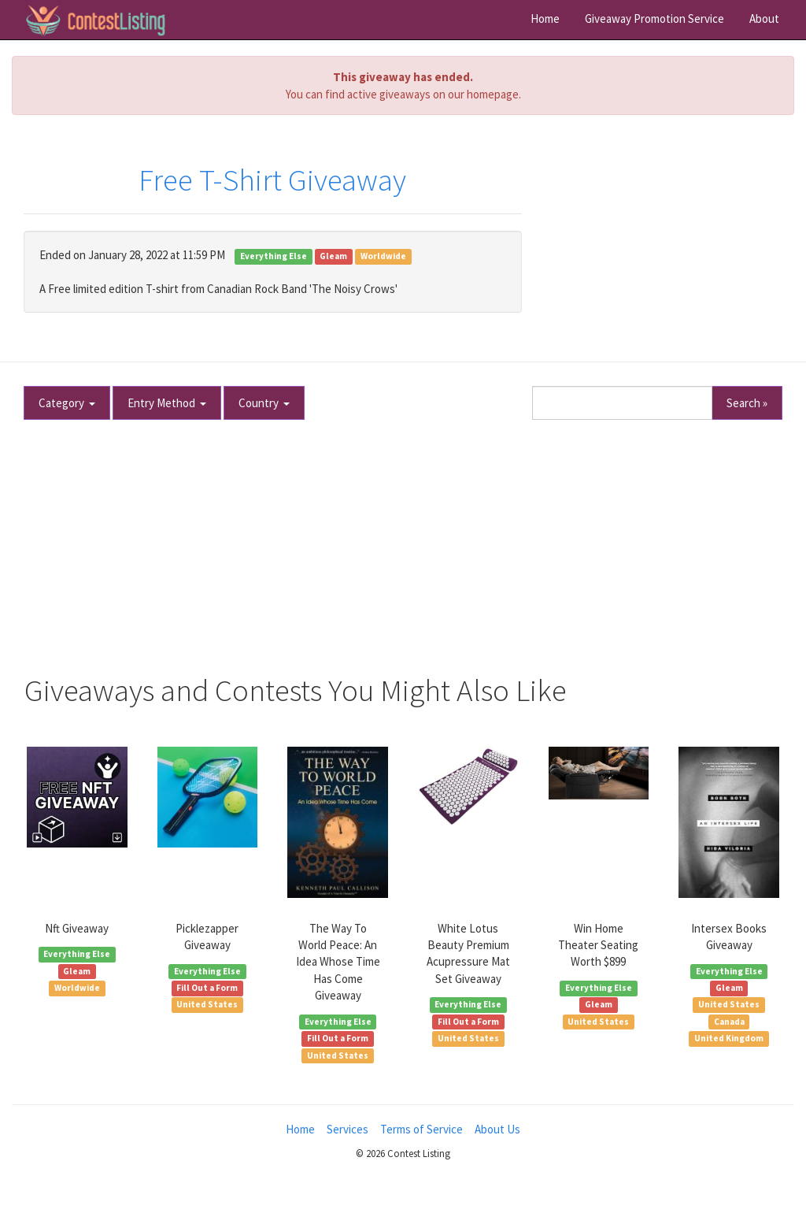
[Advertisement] (403, 540)
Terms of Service (421, 1129)
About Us (497, 1129)
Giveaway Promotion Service (654, 18)
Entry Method (167, 402)
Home (545, 18)
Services (347, 1129)
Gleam (333, 256)
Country (264, 402)
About (764, 18)
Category (67, 402)
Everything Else (273, 256)
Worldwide (383, 256)
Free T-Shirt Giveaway (272, 180)
